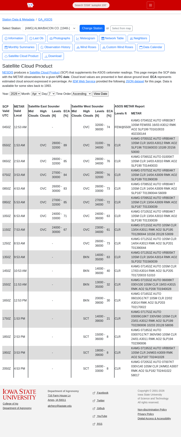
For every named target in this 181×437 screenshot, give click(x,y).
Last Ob (36, 38)
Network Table (112, 38)
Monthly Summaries (19, 47)
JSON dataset (135, 81)
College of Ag (10, 403)
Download (53, 56)
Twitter (99, 400)
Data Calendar (150, 47)
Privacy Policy (146, 414)
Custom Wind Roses (118, 47)
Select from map (121, 28)
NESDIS (7, 72)
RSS (97, 424)
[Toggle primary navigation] (150, 5)
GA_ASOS (45, 19)
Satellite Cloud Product (21, 56)
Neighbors (138, 38)
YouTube (100, 416)
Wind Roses (86, 47)
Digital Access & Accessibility (154, 418)
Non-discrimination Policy (152, 409)
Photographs (60, 38)
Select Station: (11, 28)
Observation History (55, 47)
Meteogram (85, 38)
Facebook (100, 393)
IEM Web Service (84, 81)
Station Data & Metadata (18, 19)
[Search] (91, 5)
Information (14, 38)
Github (99, 408)
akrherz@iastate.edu (60, 405)
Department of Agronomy (17, 408)
